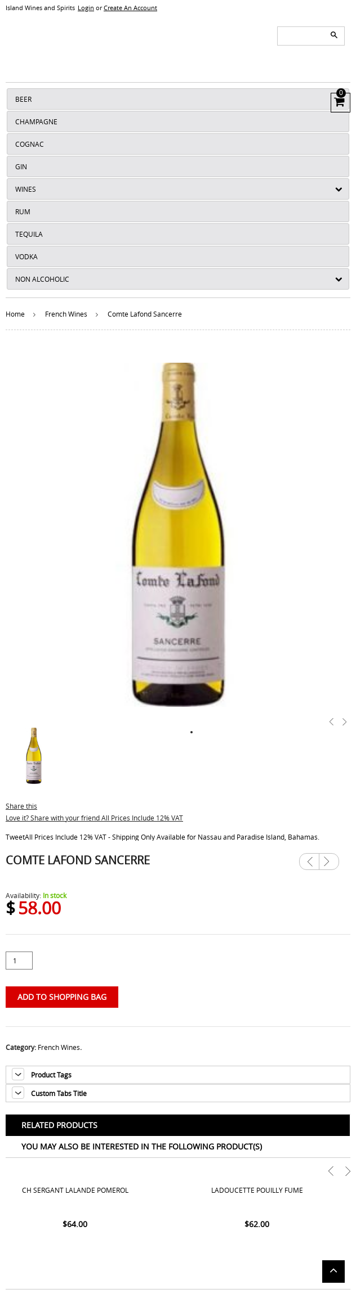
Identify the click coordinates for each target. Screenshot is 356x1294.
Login (86, 7)
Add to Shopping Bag (61, 996)
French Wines (66, 313)
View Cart (338, 101)
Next (329, 857)
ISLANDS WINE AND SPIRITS (178, 41)
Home (15, 313)
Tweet (15, 836)
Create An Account (130, 7)
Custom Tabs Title (59, 1093)
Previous (309, 861)
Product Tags (51, 1074)
